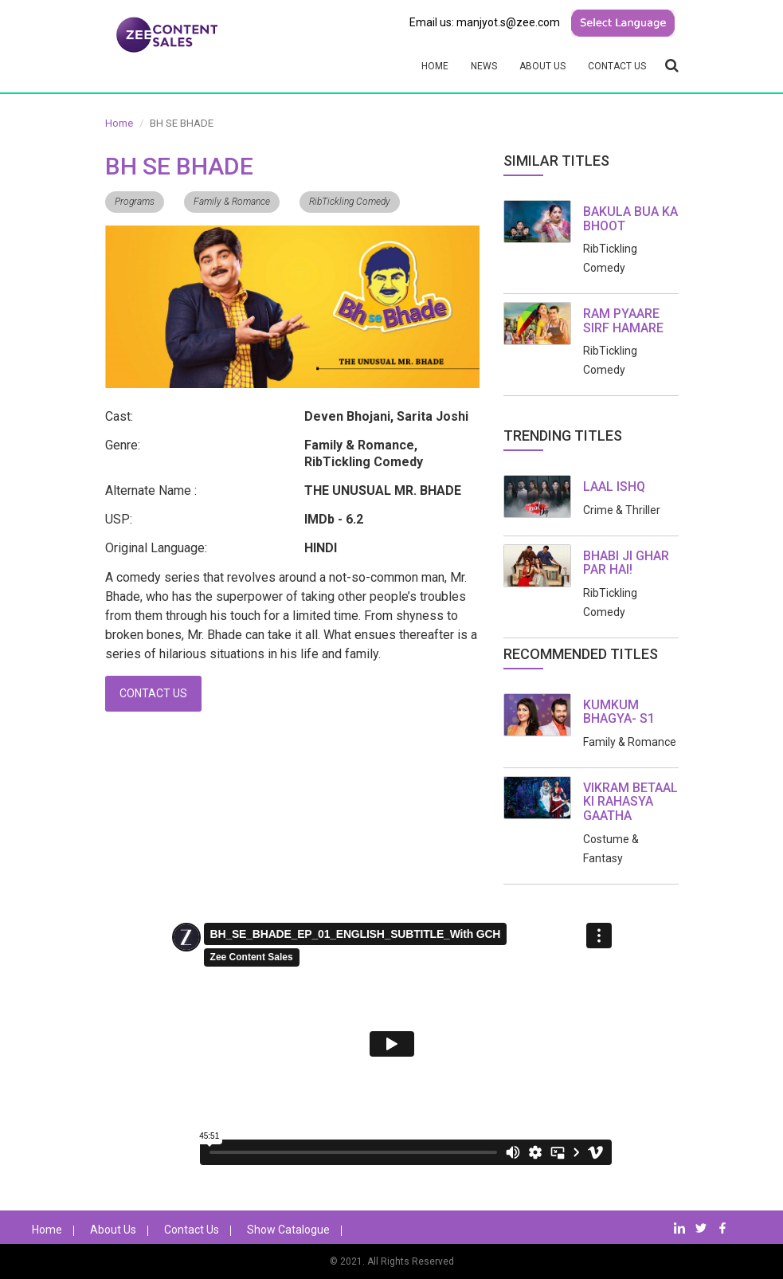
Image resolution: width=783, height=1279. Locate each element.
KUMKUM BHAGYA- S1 (619, 712)
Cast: (119, 416)
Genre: (122, 445)
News (484, 66)
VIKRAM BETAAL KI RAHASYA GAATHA (630, 801)
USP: (118, 519)
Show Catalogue (288, 1229)
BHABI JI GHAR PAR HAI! (626, 563)
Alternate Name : (151, 490)
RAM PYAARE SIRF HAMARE (623, 320)
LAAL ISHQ (614, 486)
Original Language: (156, 547)
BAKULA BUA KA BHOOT (630, 218)
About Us (542, 66)
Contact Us (617, 66)
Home (434, 66)
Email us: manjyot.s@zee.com (484, 22)
